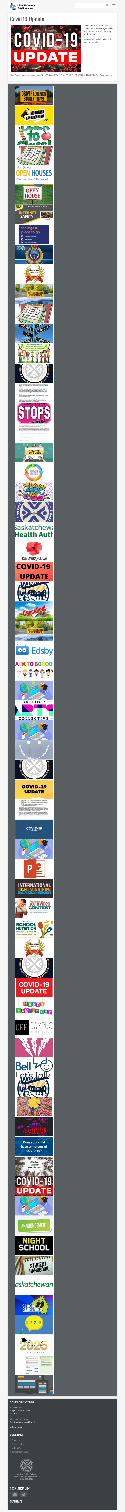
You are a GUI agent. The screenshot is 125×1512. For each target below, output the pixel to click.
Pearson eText (18, 1444)
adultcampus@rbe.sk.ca (27, 1422)
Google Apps (17, 1440)
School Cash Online (21, 1452)
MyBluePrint (17, 1448)
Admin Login (16, 1427)
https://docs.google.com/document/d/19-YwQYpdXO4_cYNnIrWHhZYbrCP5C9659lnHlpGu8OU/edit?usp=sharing (61, 75)
